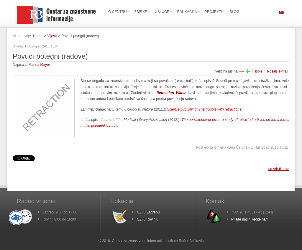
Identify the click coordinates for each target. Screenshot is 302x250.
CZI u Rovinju (147, 219)
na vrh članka (278, 169)
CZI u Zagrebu (148, 212)
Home (37, 36)
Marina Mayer (39, 65)
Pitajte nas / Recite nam (250, 219)
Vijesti (52, 36)
